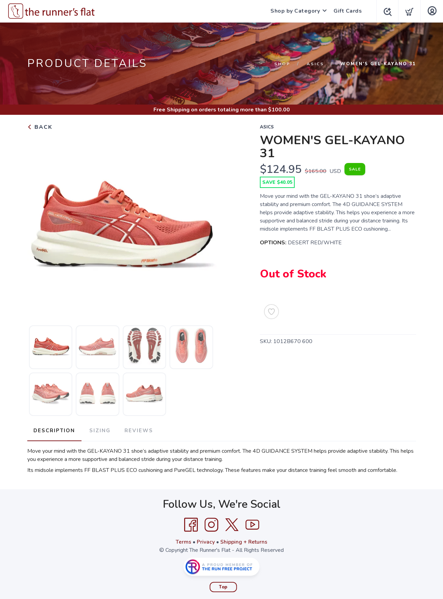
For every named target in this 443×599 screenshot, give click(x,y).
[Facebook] (191, 523)
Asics (315, 64)
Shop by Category (293, 11)
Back (40, 127)
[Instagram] (211, 523)
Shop (282, 64)
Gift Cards (346, 11)
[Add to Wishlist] (271, 311)
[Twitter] (232, 523)
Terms (183, 540)
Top (223, 586)
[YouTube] (252, 523)
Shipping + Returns (244, 540)
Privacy (205, 540)
